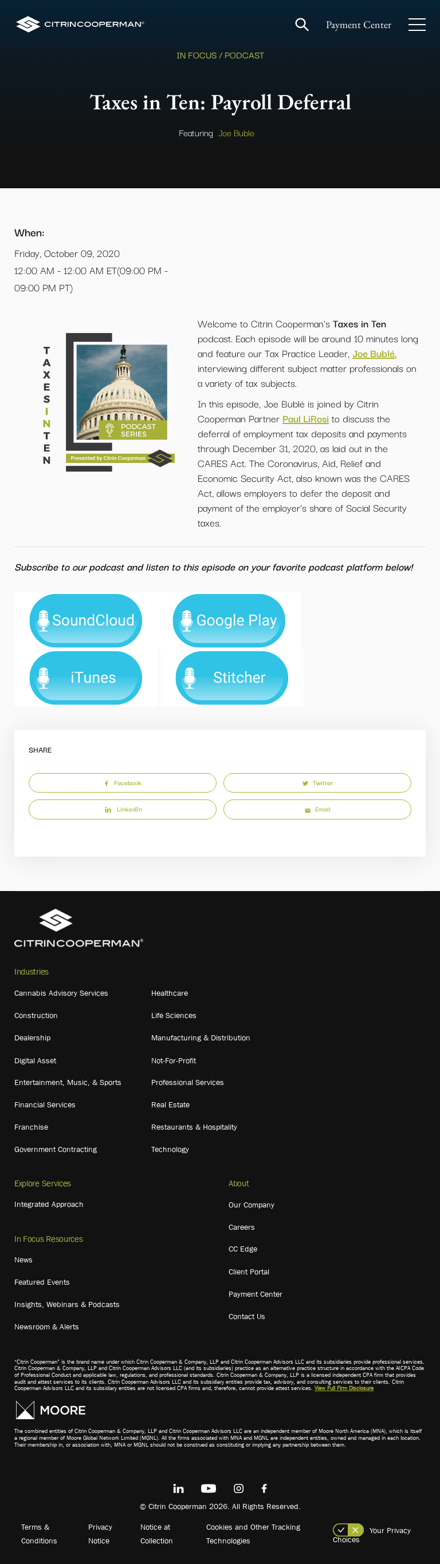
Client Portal (249, 1271)
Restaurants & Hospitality (194, 1126)
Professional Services (187, 1082)
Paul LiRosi (305, 418)
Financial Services (45, 1104)
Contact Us (247, 1316)
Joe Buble (236, 132)
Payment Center (358, 24)
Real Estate (170, 1104)
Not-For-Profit (173, 1060)
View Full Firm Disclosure (344, 1388)
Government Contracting (55, 1149)
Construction (36, 1015)
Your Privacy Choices (372, 1535)
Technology (170, 1149)
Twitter (317, 782)
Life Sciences (174, 1015)
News (23, 1259)
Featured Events (42, 1281)
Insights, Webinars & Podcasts (67, 1304)
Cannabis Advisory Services (61, 992)
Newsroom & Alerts (46, 1326)
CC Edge (243, 1248)
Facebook (123, 782)
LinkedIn (122, 808)
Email (317, 808)
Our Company (251, 1204)
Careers (242, 1227)
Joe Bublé (373, 353)
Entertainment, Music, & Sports (67, 1082)
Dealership (32, 1037)
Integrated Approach (49, 1204)
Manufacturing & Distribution (200, 1037)
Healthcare (169, 992)
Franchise (31, 1126)
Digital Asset (35, 1060)
